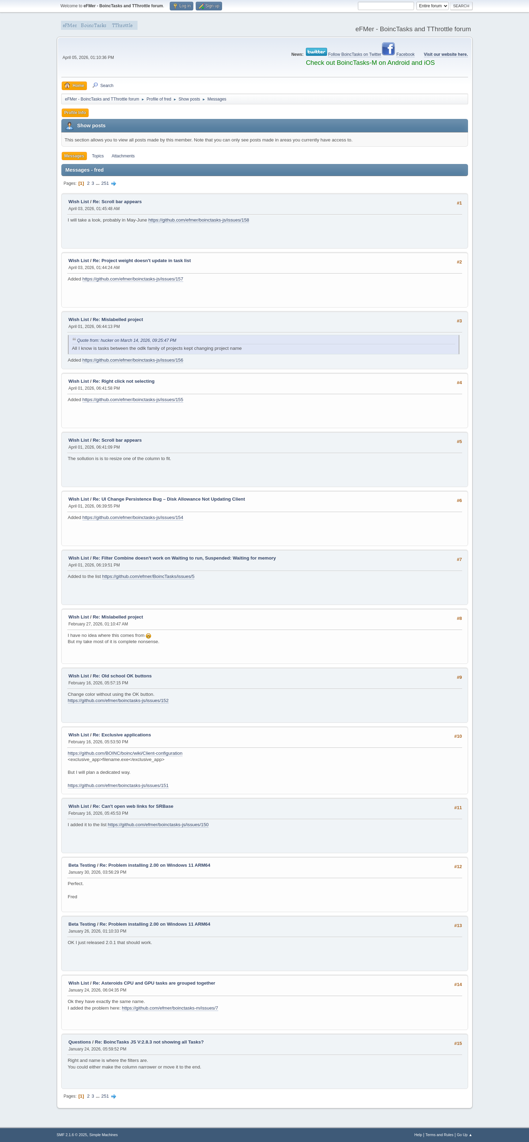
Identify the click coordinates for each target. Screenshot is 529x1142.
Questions (80, 1042)
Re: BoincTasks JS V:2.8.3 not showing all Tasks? (149, 1042)
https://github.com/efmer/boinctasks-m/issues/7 (170, 1008)
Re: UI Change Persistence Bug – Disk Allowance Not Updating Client (169, 499)
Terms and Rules (439, 1135)
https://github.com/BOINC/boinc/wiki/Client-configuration (125, 753)
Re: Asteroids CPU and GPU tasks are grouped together (154, 983)
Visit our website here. (446, 54)
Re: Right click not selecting (124, 381)
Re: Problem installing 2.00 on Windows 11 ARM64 (155, 865)
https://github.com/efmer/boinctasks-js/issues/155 (132, 399)
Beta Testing (82, 865)
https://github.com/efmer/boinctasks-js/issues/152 (118, 700)
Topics (98, 156)
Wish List (79, 201)
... (98, 183)
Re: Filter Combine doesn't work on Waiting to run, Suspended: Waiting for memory (184, 558)
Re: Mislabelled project (118, 319)
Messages (74, 156)
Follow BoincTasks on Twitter (354, 54)
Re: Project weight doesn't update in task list (142, 260)
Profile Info (75, 112)
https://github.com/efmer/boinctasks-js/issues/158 (198, 220)
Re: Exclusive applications (122, 734)
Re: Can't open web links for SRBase (133, 806)
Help (418, 1135)
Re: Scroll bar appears (117, 201)
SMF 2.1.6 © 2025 (72, 1135)
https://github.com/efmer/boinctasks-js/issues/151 (118, 785)
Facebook (405, 54)
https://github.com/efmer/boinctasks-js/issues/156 (132, 360)
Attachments (123, 156)
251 (105, 183)
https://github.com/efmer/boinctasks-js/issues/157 (132, 279)
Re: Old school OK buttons (122, 675)
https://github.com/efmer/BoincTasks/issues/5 (148, 576)
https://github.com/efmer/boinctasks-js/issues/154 (132, 517)
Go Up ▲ (465, 1135)
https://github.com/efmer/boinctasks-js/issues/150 (158, 824)
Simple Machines (103, 1135)
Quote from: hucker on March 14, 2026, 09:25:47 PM (126, 340)
